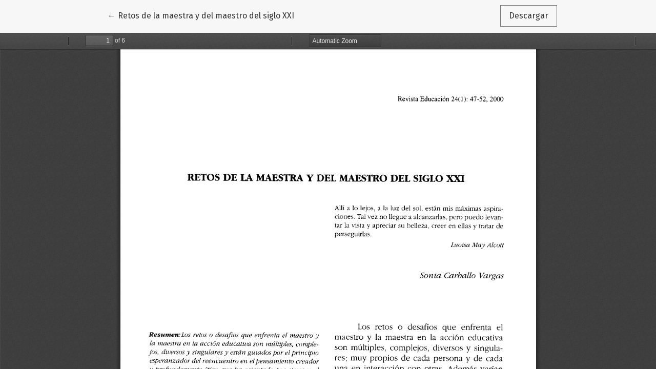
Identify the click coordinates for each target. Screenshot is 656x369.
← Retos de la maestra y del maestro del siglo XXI (201, 14)
